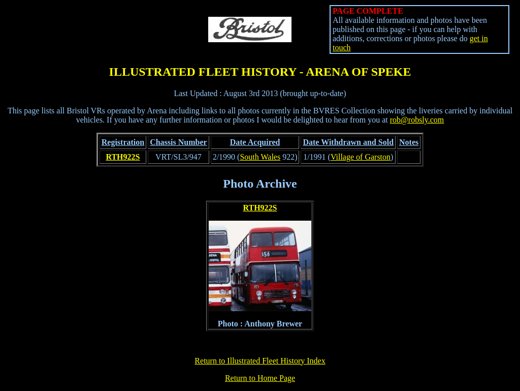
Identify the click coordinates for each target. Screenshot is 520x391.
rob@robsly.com (417, 119)
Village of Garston (361, 157)
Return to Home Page (260, 378)
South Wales (260, 157)
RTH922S (123, 157)
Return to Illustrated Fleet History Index (259, 360)
